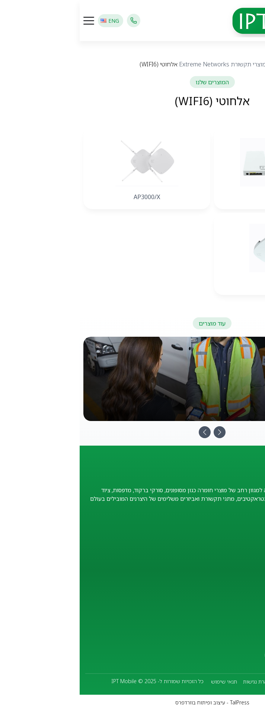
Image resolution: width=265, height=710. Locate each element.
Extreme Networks (124, 64)
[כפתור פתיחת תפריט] (9, 20)
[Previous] (125, 432)
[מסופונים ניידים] (132, 379)
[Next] (140, 432)
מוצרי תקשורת (168, 64)
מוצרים (196, 64)
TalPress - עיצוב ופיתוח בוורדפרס (133, 702)
